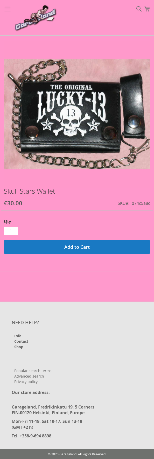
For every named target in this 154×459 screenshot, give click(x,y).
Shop (18, 346)
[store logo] (36, 18)
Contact (21, 341)
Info (18, 335)
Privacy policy (26, 381)
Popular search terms (33, 370)
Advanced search (29, 376)
